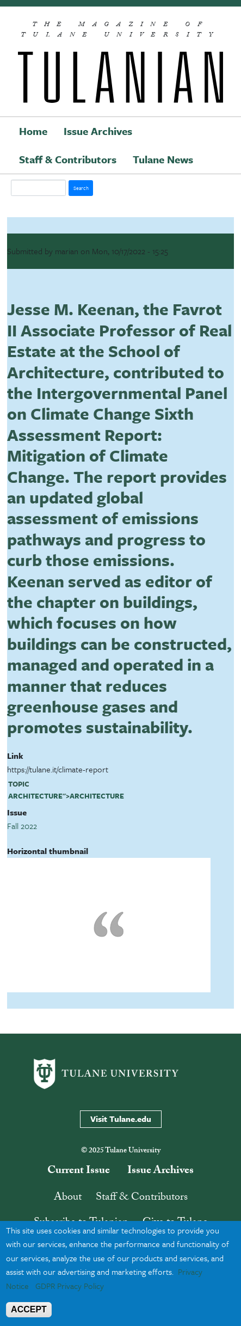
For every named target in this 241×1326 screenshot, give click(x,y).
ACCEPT (29, 1309)
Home (33, 131)
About (68, 1198)
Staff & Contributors (67, 159)
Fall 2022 (22, 826)
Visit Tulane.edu (120, 1119)
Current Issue (78, 1171)
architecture (35, 795)
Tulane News (163, 159)
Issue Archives (98, 131)
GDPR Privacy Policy (69, 1286)
